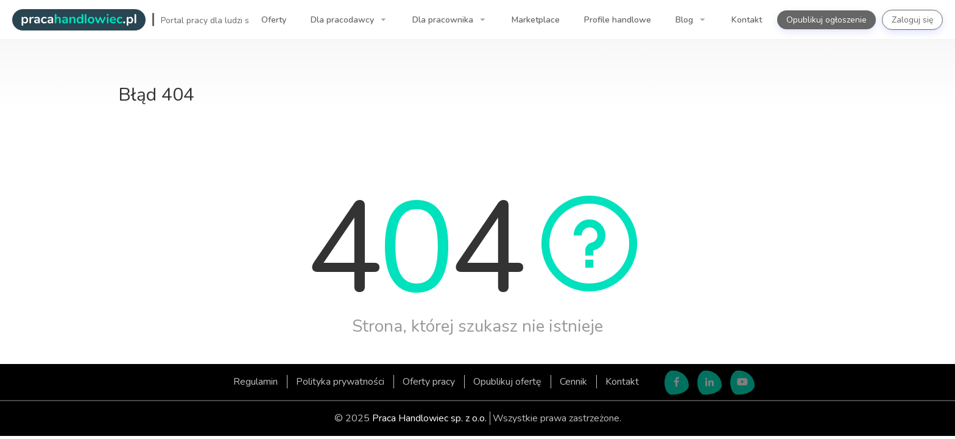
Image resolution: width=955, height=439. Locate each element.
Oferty (273, 20)
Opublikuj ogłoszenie (826, 20)
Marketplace (536, 20)
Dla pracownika (444, 20)
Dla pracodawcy (343, 20)
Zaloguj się (912, 20)
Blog (685, 20)
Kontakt (746, 20)
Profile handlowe (617, 20)
